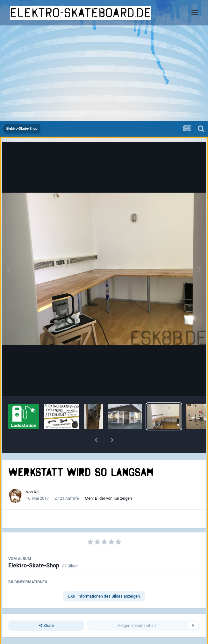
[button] (96, 440)
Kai (36, 492)
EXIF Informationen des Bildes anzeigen (104, 596)
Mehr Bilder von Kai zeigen (108, 498)
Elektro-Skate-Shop (33, 565)
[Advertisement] (104, 73)
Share (46, 625)
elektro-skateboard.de (80, 13)
